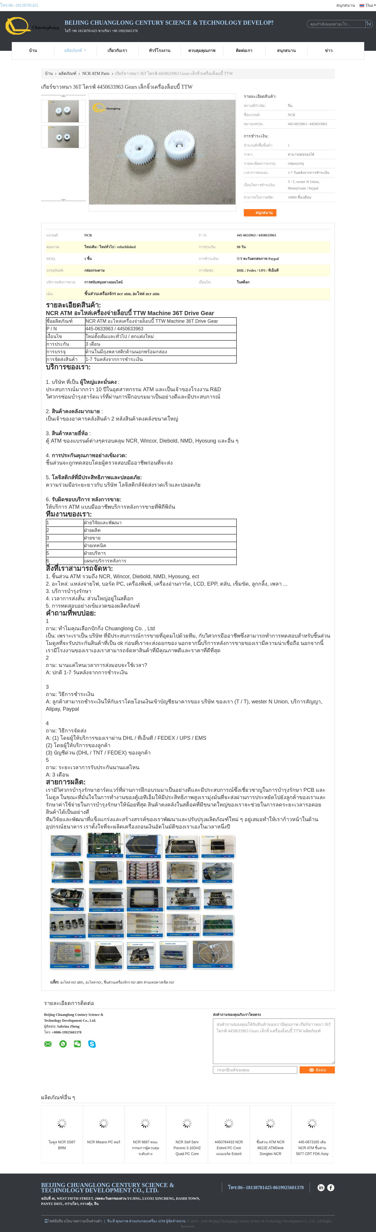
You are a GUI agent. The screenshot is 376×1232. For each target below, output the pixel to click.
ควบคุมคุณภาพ (201, 50)
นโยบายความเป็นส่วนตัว (83, 1221)
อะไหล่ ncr (93, 982)
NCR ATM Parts (96, 73)
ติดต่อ (317, 1070)
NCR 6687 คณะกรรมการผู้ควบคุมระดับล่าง (145, 1148)
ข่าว (329, 50)
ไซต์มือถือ (53, 1221)
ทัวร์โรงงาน (159, 50)
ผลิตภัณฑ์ (75, 50)
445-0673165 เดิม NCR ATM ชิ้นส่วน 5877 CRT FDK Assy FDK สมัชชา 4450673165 (312, 1154)
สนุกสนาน (345, 5)
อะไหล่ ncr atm (71, 982)
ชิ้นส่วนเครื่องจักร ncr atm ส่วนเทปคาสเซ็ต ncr (139, 982)
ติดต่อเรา (244, 50)
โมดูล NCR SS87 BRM (61, 1145)
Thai (370, 5)
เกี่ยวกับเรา (117, 50)
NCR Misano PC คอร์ (103, 1142)
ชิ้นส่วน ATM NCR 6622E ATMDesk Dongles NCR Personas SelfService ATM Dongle (271, 1154)
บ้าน (33, 50)
